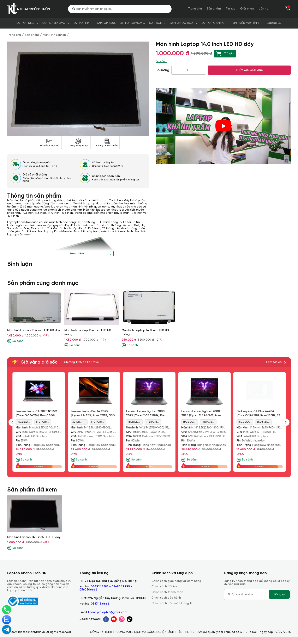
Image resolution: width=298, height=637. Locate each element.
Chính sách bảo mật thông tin (172, 603)
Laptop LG (274, 23)
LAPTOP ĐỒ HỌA (181, 23)
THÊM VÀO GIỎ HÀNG (249, 70)
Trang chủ (195, 8)
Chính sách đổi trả (164, 586)
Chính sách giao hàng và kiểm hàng (176, 581)
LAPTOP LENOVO (53, 23)
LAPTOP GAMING (213, 23)
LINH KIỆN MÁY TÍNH (246, 23)
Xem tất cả (274, 362)
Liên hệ (263, 8)
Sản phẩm (214, 8)
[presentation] (286, 422)
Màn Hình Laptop (54, 35)
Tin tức (230, 8)
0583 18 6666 (100, 603)
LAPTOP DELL (25, 23)
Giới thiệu (247, 8)
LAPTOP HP (81, 23)
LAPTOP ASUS (106, 23)
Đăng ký (279, 594)
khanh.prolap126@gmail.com (107, 612)
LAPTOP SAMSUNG (132, 23)
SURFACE (155, 23)
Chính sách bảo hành (166, 597)
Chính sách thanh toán (167, 592)
